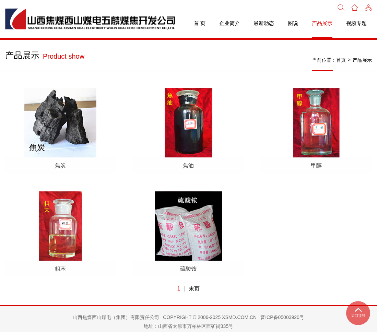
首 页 (199, 23)
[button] (368, 7)
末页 (194, 283)
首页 (341, 60)
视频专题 (356, 23)
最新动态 (264, 23)
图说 (293, 23)
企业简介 (229, 23)
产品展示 (322, 23)
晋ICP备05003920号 (282, 312)
